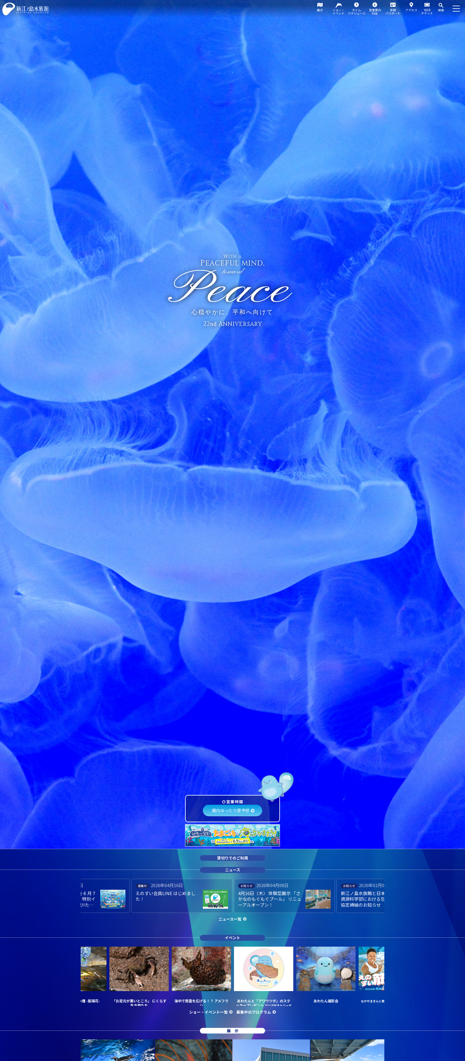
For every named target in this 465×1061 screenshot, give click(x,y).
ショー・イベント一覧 (208, 1012)
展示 (320, 10)
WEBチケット (427, 11)
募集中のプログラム (253, 1012)
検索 (441, 10)
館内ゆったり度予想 (230, 810)
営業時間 (234, 801)
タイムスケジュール (356, 11)
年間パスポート (393, 11)
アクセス (411, 10)
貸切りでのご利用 (232, 858)
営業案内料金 (375, 11)
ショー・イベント (338, 11)
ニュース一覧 (230, 919)
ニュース (232, 870)
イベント (232, 937)
